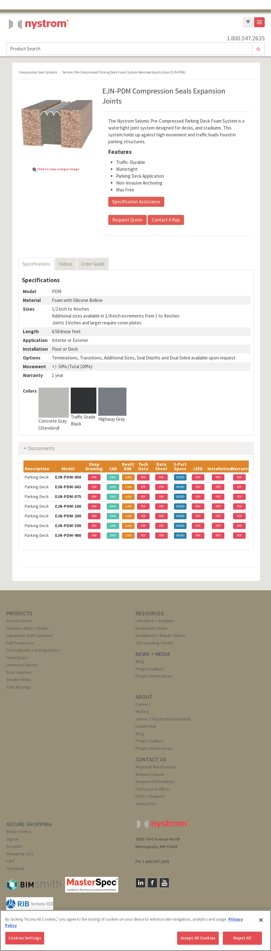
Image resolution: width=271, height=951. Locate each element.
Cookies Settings (24, 938)
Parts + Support (150, 796)
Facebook (152, 883)
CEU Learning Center (154, 643)
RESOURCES (150, 613)
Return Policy (18, 831)
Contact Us (146, 803)
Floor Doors (17, 657)
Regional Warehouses (156, 767)
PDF (94, 477)
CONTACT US (151, 759)
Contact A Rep (166, 220)
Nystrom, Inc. (37, 40)
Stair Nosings (18, 687)
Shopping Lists (20, 854)
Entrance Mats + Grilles (27, 628)
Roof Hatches (19, 672)
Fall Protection (19, 643)
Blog (140, 661)
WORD (180, 477)
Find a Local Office (152, 789)
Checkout (15, 868)
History (142, 711)
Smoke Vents (18, 679)
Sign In (12, 839)
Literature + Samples (155, 620)
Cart (10, 861)
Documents (41, 448)
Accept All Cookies (198, 938)
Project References (154, 676)
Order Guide (93, 264)
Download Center (152, 628)
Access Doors (19, 620)
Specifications (36, 264)
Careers (143, 704)
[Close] (261, 920)
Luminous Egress (22, 665)
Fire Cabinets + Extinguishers (33, 650)
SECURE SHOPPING (29, 824)
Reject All (242, 938)
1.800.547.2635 (246, 38)
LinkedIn (141, 883)
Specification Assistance (136, 202)
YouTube (164, 883)
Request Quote (127, 220)
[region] (135, 930)
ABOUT (144, 696)
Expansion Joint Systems (29, 635)
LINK (128, 477)
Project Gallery (149, 669)
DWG (113, 477)
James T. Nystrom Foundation (163, 719)
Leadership (146, 726)
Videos (65, 264)
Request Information (155, 781)
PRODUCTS (19, 613)
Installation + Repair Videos (161, 635)
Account (14, 846)
